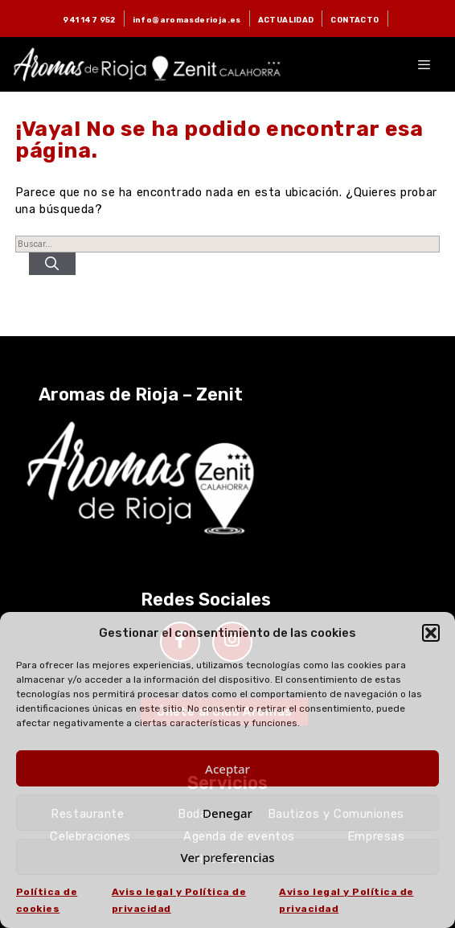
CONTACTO (354, 19)
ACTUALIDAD (286, 19)
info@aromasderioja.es (187, 19)
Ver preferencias (227, 857)
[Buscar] (52, 264)
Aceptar (227, 769)
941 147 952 (89, 19)
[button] (431, 633)
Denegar (227, 813)
